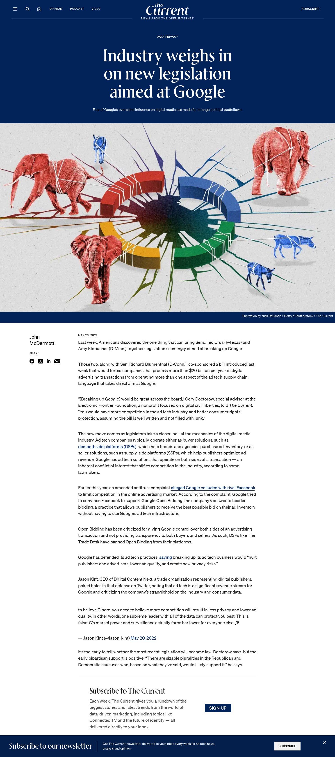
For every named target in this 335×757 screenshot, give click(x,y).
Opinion (56, 9)
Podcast (77, 9)
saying (165, 557)
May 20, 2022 (144, 638)
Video (96, 9)
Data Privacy (167, 37)
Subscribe (310, 9)
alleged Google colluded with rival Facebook (213, 487)
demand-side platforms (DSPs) (107, 446)
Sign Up (218, 707)
